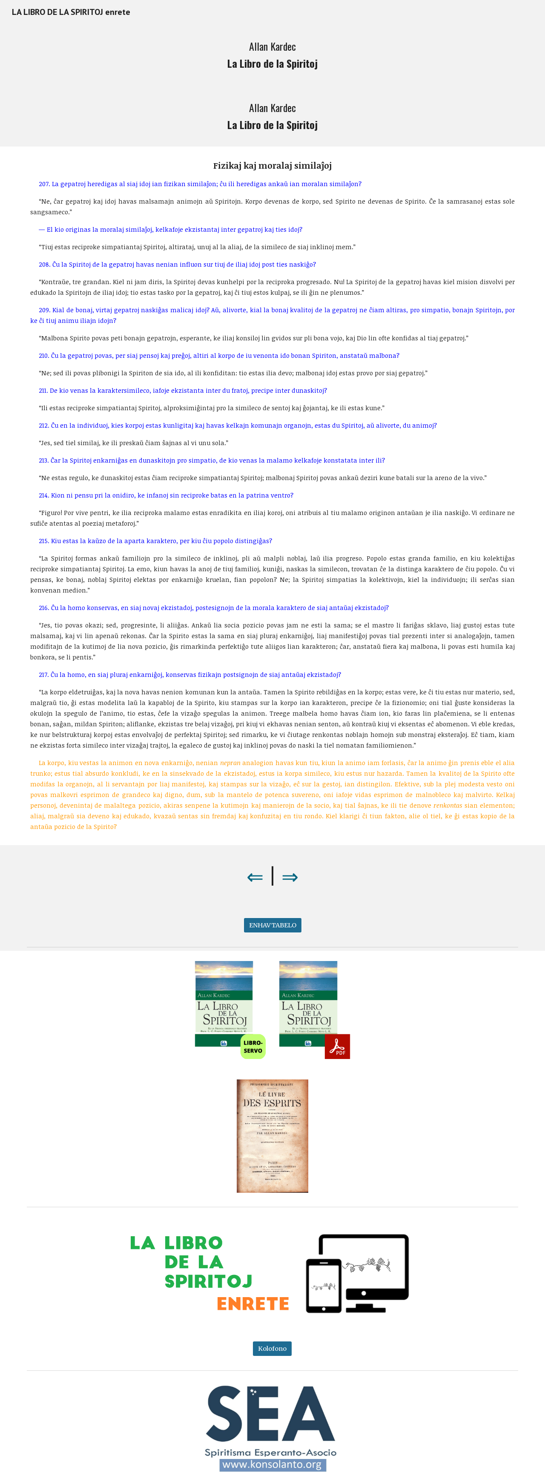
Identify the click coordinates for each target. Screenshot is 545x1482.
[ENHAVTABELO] (272, 925)
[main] (272, 54)
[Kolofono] (272, 1348)
